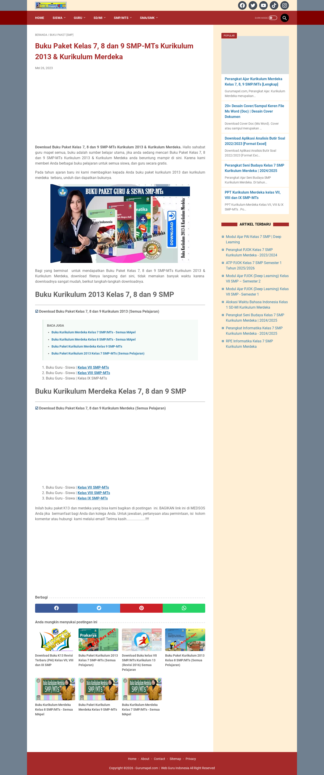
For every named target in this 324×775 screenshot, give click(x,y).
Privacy (191, 759)
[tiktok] (273, 5)
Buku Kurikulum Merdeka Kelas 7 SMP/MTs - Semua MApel (94, 332)
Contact (159, 759)
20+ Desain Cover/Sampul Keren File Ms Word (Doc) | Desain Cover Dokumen (254, 111)
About (145, 759)
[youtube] (263, 5)
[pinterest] (141, 608)
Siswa (57, 18)
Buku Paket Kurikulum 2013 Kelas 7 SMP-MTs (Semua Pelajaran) (98, 353)
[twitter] (252, 5)
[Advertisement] (120, 107)
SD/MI (98, 18)
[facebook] (242, 5)
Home (39, 18)
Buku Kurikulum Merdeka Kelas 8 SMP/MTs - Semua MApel (94, 339)
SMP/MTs (121, 18)
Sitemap (175, 759)
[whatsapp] (184, 608)
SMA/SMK (147, 18)
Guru (78, 18)
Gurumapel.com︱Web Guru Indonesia (162, 768)
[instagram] (284, 5)
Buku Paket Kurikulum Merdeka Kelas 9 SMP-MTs (87, 346)
